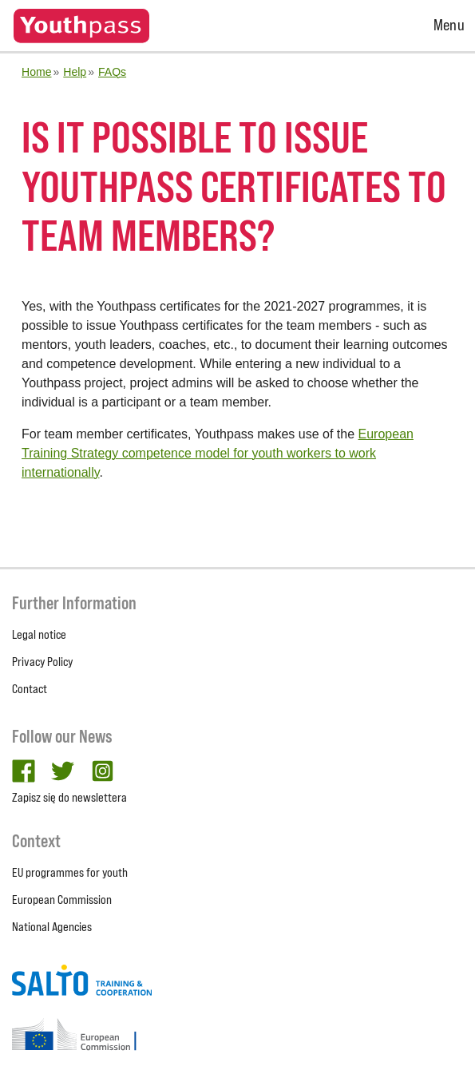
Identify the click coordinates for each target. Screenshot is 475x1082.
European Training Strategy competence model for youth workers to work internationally (218, 453)
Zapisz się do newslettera (69, 797)
